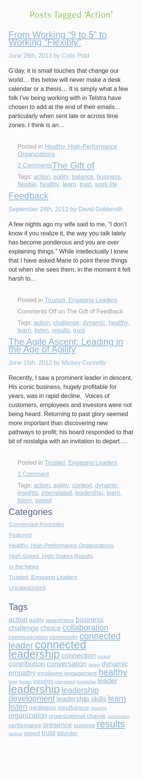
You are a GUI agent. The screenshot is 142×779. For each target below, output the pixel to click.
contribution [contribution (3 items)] (27, 664)
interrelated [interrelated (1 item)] (65, 681)
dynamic (94, 323)
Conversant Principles (36, 524)
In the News (24, 566)
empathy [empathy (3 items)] (22, 673)
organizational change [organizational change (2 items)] (77, 716)
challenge (66, 323)
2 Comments (35, 165)
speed (43, 500)
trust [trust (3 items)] (48, 733)
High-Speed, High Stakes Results (51, 556)
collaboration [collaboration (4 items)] (85, 627)
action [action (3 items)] (18, 620)
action (42, 177)
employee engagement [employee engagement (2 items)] (67, 673)
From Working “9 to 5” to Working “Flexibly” (58, 38)
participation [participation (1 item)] (118, 716)
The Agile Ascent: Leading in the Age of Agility (66, 345)
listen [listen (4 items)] (18, 706)
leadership (89, 493)
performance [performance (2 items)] (25, 725)
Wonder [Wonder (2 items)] (67, 733)
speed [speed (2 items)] (32, 733)
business (109, 177)
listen (41, 330)
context (82, 485)
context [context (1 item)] (103, 656)
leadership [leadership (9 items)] (34, 689)
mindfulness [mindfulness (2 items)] (73, 707)
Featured (20, 535)
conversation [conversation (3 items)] (67, 664)
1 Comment (33, 474)
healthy (49, 184)
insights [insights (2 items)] (43, 681)
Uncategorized (27, 587)
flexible (27, 184)
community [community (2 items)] (64, 637)
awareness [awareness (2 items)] (60, 620)
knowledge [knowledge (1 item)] (86, 681)
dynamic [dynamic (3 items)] (114, 664)
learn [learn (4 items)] (117, 698)
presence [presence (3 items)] (57, 725)
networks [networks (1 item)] (99, 708)
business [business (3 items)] (90, 620)
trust (85, 184)
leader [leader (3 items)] (107, 681)
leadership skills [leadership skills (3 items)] (81, 699)
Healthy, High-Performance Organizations (61, 545)
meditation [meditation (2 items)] (42, 707)
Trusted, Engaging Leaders (81, 300)
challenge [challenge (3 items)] (24, 628)
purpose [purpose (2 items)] (84, 725)
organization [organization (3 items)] (28, 715)
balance (83, 177)
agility (61, 177)
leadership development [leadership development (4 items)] (54, 694)
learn (69, 184)
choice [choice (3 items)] (51, 628)
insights (28, 493)
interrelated (57, 493)
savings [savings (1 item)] (15, 733)
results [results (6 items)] (111, 724)
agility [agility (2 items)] (36, 620)
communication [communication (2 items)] (28, 637)
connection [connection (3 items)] (78, 655)
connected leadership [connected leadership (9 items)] (47, 649)
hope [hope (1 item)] (13, 681)
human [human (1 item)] (25, 681)
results (61, 330)
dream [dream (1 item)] (94, 664)
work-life (106, 184)
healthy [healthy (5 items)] (112, 672)
